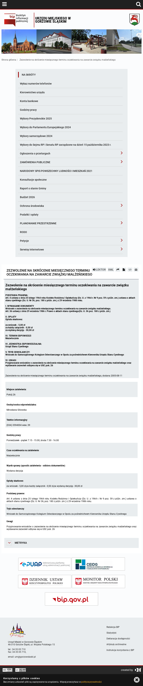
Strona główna (8, 60)
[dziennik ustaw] (44, 581)
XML (111, 269)
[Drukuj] (136, 270)
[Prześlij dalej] (117, 270)
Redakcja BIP (113, 627)
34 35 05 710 (19, 649)
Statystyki (111, 633)
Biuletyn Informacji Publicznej (18, 20)
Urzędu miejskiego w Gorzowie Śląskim (53, 20)
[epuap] (44, 564)
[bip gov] (71, 599)
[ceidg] (98, 564)
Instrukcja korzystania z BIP (120, 650)
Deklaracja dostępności (118, 638)
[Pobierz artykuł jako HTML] (130, 270)
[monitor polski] (98, 581)
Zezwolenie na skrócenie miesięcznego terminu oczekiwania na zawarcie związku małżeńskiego (68, 60)
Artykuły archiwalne (116, 644)
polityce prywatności (91, 682)
